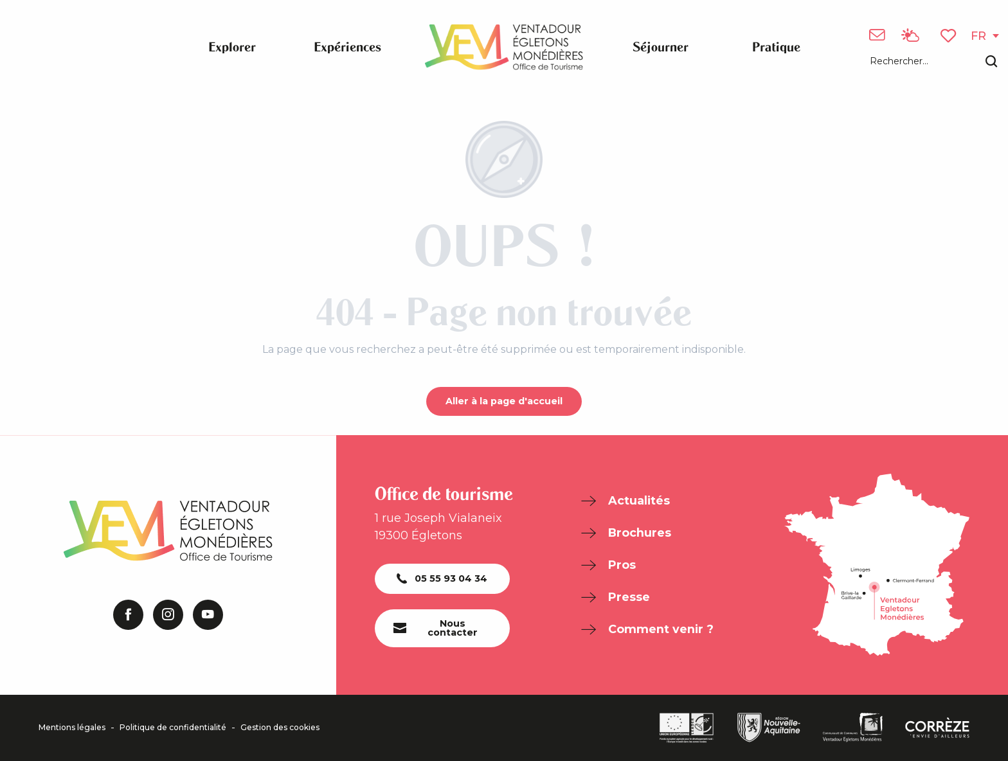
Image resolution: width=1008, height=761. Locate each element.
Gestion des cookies (280, 727)
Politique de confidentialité (173, 727)
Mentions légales (72, 727)
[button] (933, 62)
